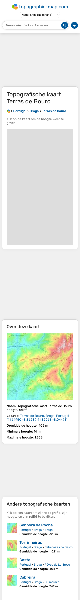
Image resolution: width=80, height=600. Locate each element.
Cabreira (27, 577)
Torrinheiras (30, 542)
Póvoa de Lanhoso (57, 564)
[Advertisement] (40, 60)
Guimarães (52, 582)
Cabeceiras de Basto (59, 547)
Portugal (25, 530)
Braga (38, 530)
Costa (24, 560)
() (38, 418)
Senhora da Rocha (36, 525)
